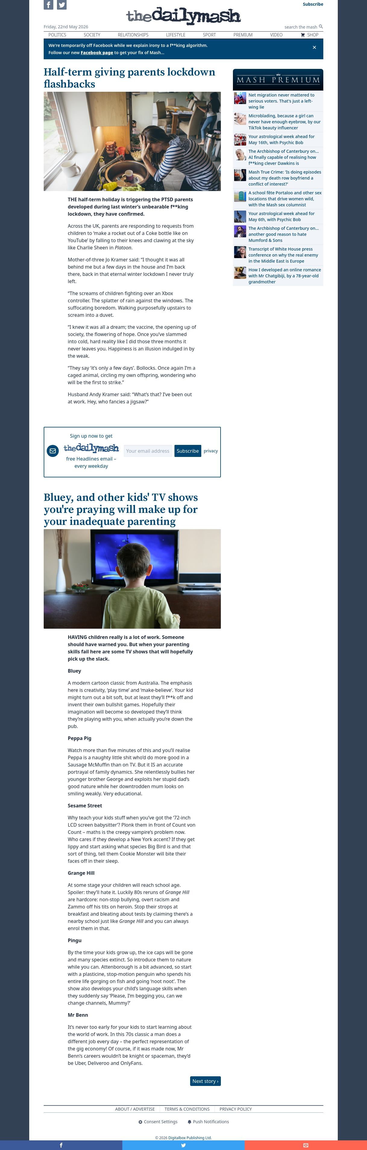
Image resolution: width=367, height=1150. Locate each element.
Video (276, 35)
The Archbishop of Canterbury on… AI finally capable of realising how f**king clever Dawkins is (284, 157)
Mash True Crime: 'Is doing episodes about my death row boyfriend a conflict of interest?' (285, 178)
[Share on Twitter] (183, 1145)
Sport (209, 35)
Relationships (133, 35)
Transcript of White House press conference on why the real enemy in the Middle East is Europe (283, 255)
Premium (243, 35)
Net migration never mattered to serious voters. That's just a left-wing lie (282, 101)
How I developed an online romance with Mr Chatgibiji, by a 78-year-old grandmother (285, 276)
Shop (309, 35)
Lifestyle (175, 35)
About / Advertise (135, 1109)
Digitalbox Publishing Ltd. (190, 1137)
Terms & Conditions (187, 1109)
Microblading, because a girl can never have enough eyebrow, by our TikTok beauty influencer (285, 122)
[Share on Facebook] (61, 1145)
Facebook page (97, 52)
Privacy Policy (236, 1109)
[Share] (306, 1145)
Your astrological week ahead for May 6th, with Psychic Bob (282, 216)
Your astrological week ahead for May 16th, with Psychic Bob (282, 139)
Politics (57, 35)
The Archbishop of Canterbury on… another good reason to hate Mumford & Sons (284, 234)
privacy (211, 451)
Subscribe (188, 451)
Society (92, 35)
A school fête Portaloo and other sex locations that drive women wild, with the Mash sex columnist (285, 199)
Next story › (205, 1081)
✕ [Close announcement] (314, 47)
